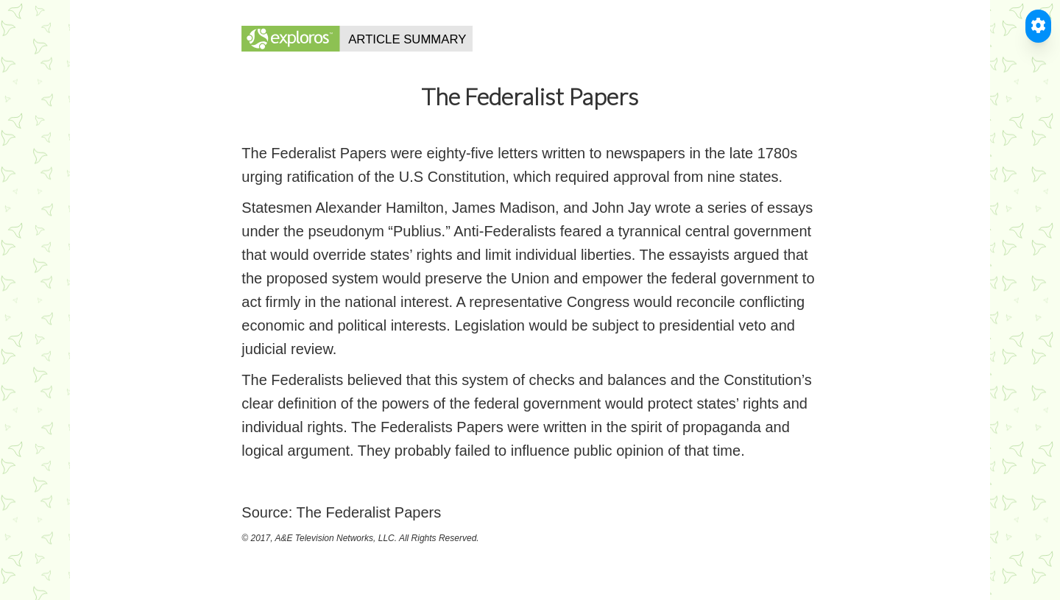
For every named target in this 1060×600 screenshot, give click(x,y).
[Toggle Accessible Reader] (1038, 26)
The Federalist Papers (368, 512)
